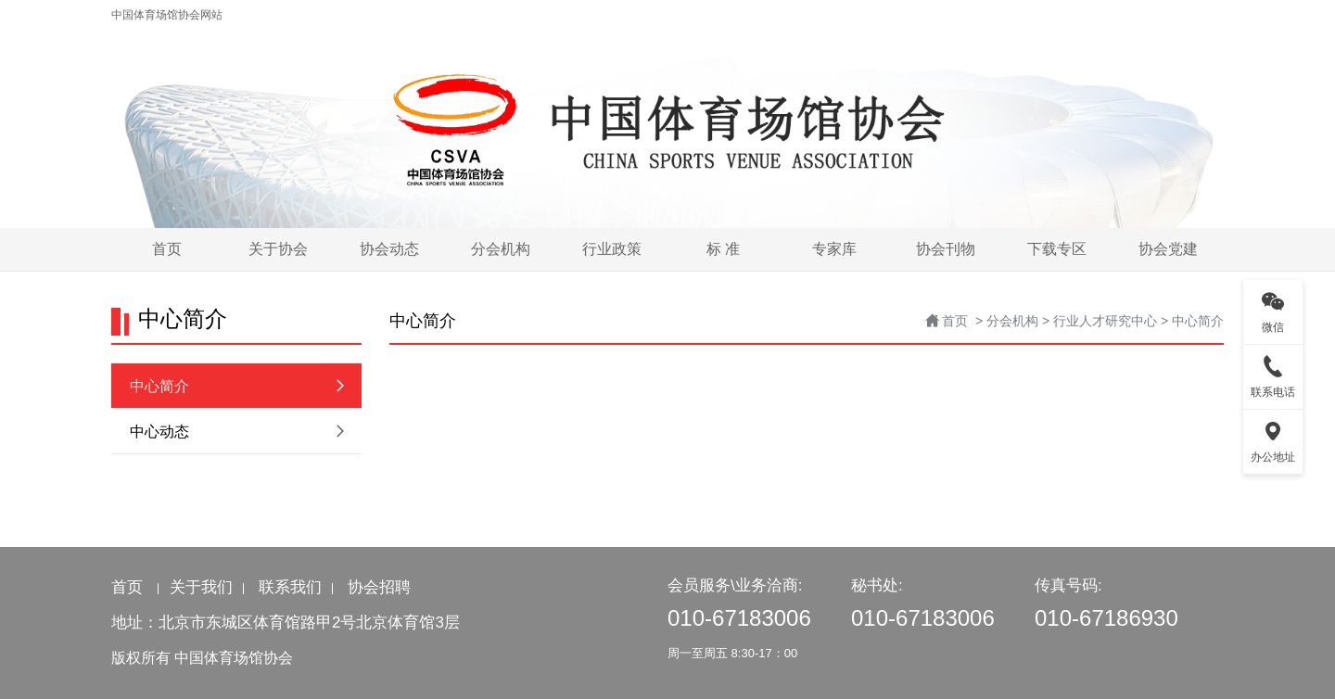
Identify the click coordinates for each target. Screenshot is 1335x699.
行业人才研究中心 (1105, 320)
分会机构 (1012, 320)
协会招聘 (379, 587)
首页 (955, 320)
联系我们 (290, 587)
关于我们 (201, 587)
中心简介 (1198, 320)
